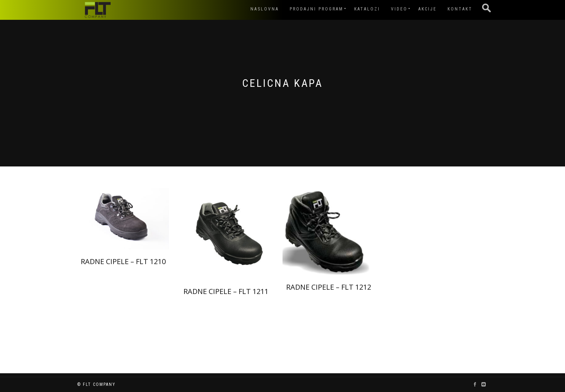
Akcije (427, 9)
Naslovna (264, 9)
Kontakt (460, 9)
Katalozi (367, 9)
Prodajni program (316, 9)
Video (399, 9)
